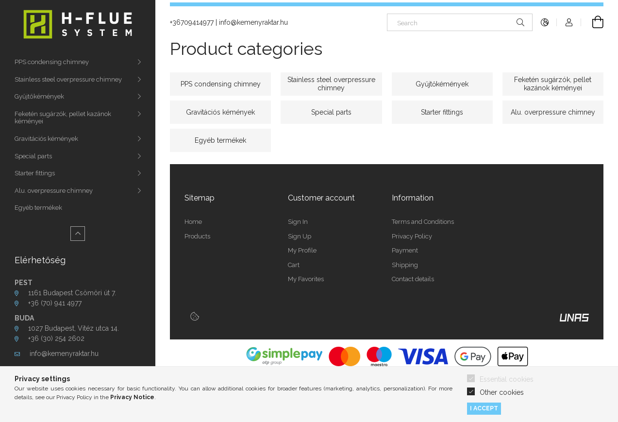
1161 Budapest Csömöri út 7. (72, 293)
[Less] (77, 233)
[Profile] (569, 22)
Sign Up (299, 236)
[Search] (460, 22)
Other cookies (502, 392)
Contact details (413, 279)
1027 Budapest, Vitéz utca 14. (73, 328)
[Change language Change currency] (545, 22)
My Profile (302, 250)
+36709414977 (192, 22)
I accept (484, 408)
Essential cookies (507, 379)
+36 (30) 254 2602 (56, 338)
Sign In (298, 221)
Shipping (405, 265)
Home (193, 221)
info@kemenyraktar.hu (64, 353)
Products (197, 236)
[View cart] (592, 22)
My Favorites (306, 279)
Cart (294, 265)
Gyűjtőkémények (39, 96)
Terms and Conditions (423, 221)
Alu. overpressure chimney (54, 190)
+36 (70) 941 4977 (56, 303)
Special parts (33, 156)
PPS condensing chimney (52, 62)
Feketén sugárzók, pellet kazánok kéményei (63, 117)
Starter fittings (35, 173)
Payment (405, 250)
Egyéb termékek (38, 207)
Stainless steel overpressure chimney (68, 79)
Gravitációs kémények (46, 138)
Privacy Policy (412, 236)
